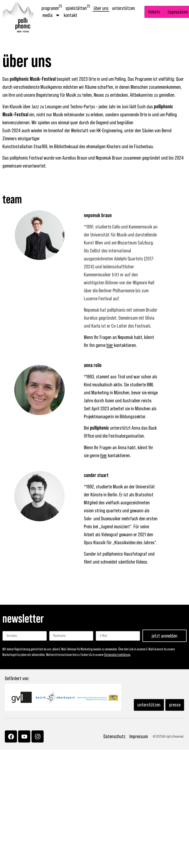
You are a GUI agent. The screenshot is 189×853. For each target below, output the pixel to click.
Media (51, 15)
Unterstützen (123, 8)
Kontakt (70, 15)
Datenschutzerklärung (117, 655)
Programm (51, 8)
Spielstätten (77, 8)
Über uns (101, 8)
